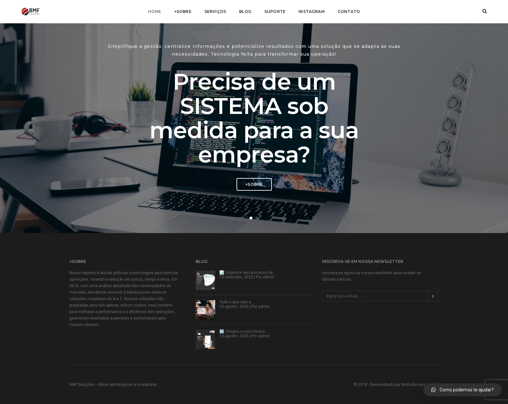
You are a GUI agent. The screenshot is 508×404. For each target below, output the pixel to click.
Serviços (215, 11)
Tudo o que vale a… (236, 302)
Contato (349, 11)
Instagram (311, 11)
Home (154, 11)
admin (268, 277)
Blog (245, 11)
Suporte (274, 11)
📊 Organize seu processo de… (247, 272)
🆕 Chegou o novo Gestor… (243, 331)
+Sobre (182, 11)
